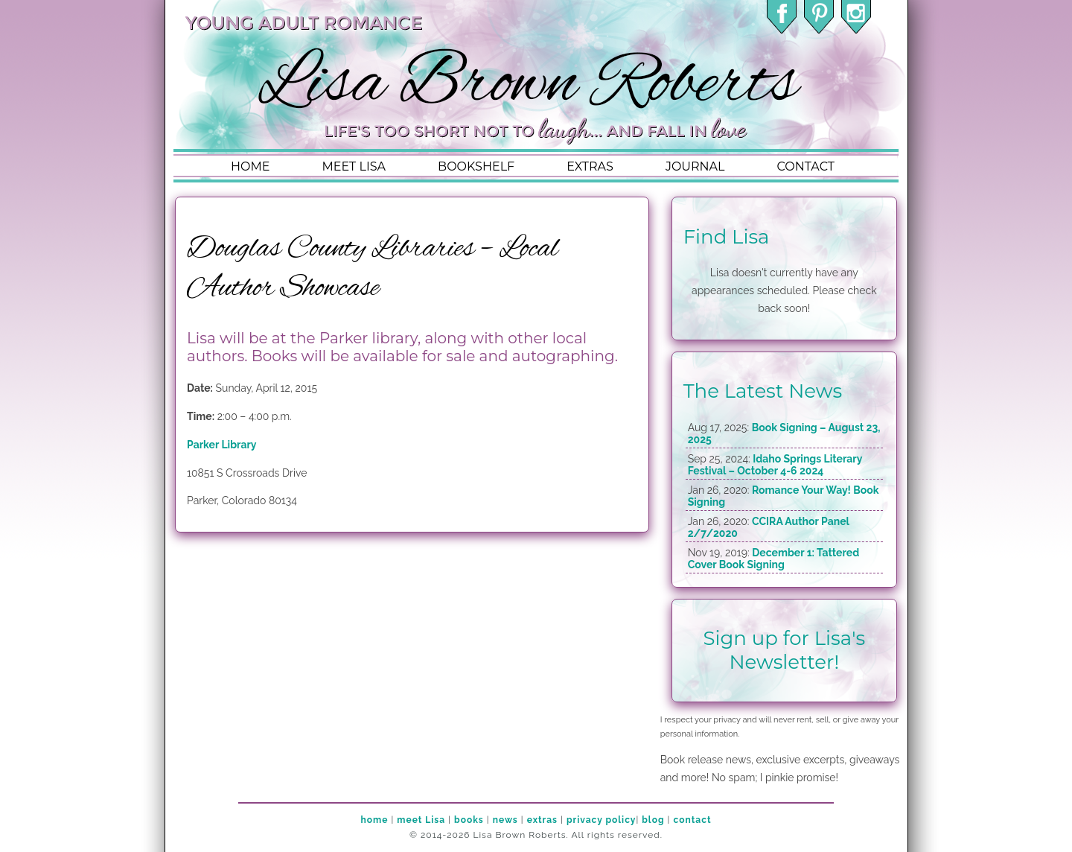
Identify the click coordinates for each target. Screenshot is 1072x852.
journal (695, 166)
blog (653, 820)
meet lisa (354, 166)
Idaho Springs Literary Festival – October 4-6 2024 (775, 465)
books (469, 820)
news (505, 820)
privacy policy (601, 820)
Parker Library (222, 445)
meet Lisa (421, 820)
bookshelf (476, 166)
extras (590, 166)
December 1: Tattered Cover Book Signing (774, 558)
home (250, 166)
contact (805, 166)
